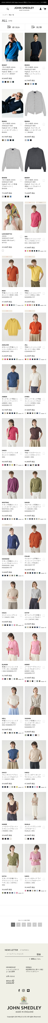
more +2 (43, 787)
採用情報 (10, 983)
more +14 (43, 251)
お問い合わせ (10, 976)
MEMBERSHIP (11, 967)
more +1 (43, 413)
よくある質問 (10, 971)
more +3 (43, 359)
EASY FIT (40, 202)
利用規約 (29, 967)
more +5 (20, 625)
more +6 (20, 359)
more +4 (20, 893)
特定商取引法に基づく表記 (34, 969)
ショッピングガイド (12, 969)
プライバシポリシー (32, 971)
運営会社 (10, 981)
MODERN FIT (7, 524)
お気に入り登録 (21, 68)
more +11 (43, 519)
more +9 (20, 413)
